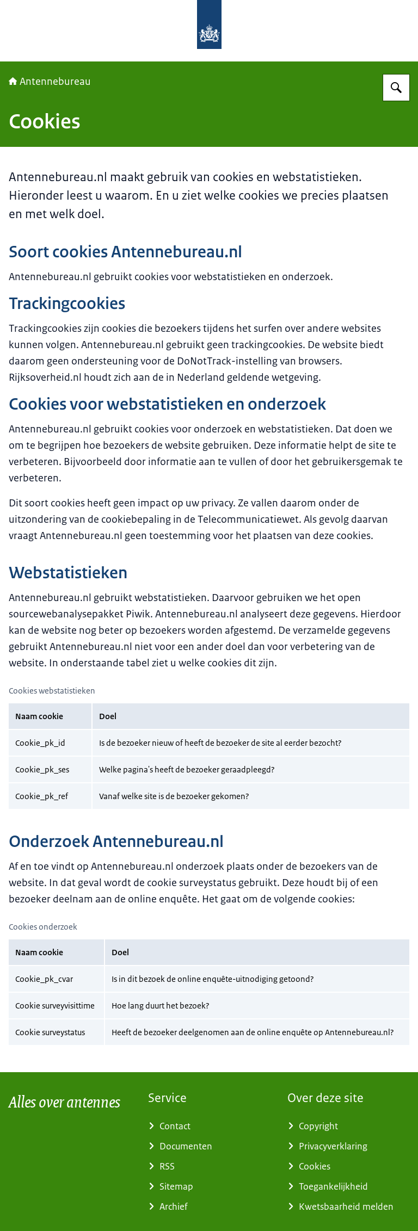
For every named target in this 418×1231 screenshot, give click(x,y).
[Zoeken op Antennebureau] (396, 88)
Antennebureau (50, 81)
